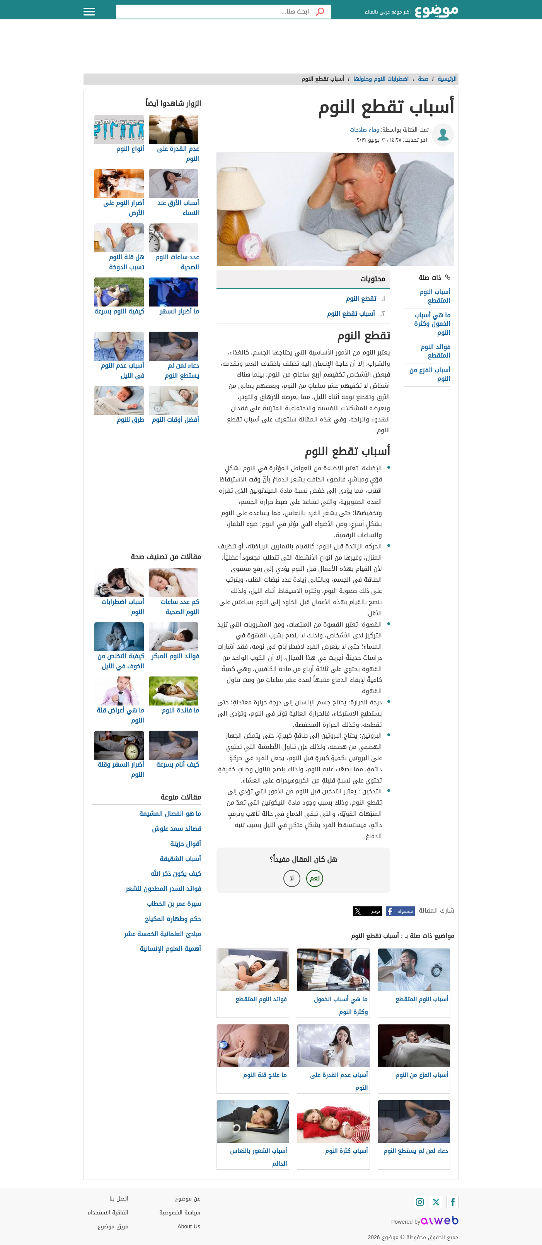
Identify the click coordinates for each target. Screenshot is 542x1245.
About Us (188, 1226)
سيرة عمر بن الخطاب (174, 904)
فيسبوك (405, 911)
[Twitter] (436, 1202)
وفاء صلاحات (364, 130)
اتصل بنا (118, 1199)
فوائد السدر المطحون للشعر (163, 889)
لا (292, 878)
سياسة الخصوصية (179, 1212)
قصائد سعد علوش (176, 829)
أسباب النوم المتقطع (434, 296)
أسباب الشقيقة (180, 859)
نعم (315, 878)
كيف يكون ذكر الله (175, 874)
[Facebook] (452, 1202)
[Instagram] (420, 1202)
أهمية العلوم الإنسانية (170, 949)
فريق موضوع (113, 1226)
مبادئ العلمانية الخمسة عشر (162, 934)
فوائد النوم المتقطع (435, 351)
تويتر (376, 911)
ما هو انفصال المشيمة (170, 814)
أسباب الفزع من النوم (429, 374)
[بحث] (320, 12)
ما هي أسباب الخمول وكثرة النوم (432, 324)
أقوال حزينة (185, 844)
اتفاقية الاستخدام (107, 1212)
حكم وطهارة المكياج (173, 919)
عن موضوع (187, 1199)
